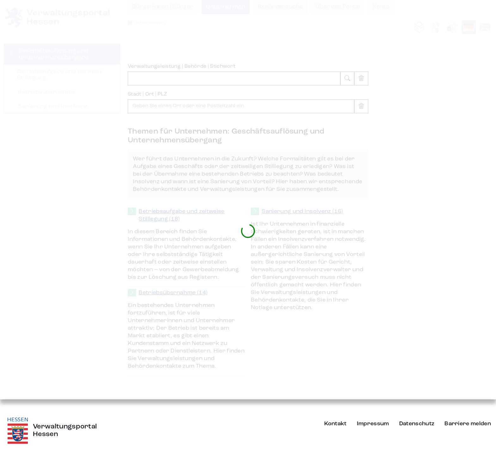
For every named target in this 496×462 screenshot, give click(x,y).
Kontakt (335, 424)
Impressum (373, 424)
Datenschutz (417, 424)
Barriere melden (467, 424)
